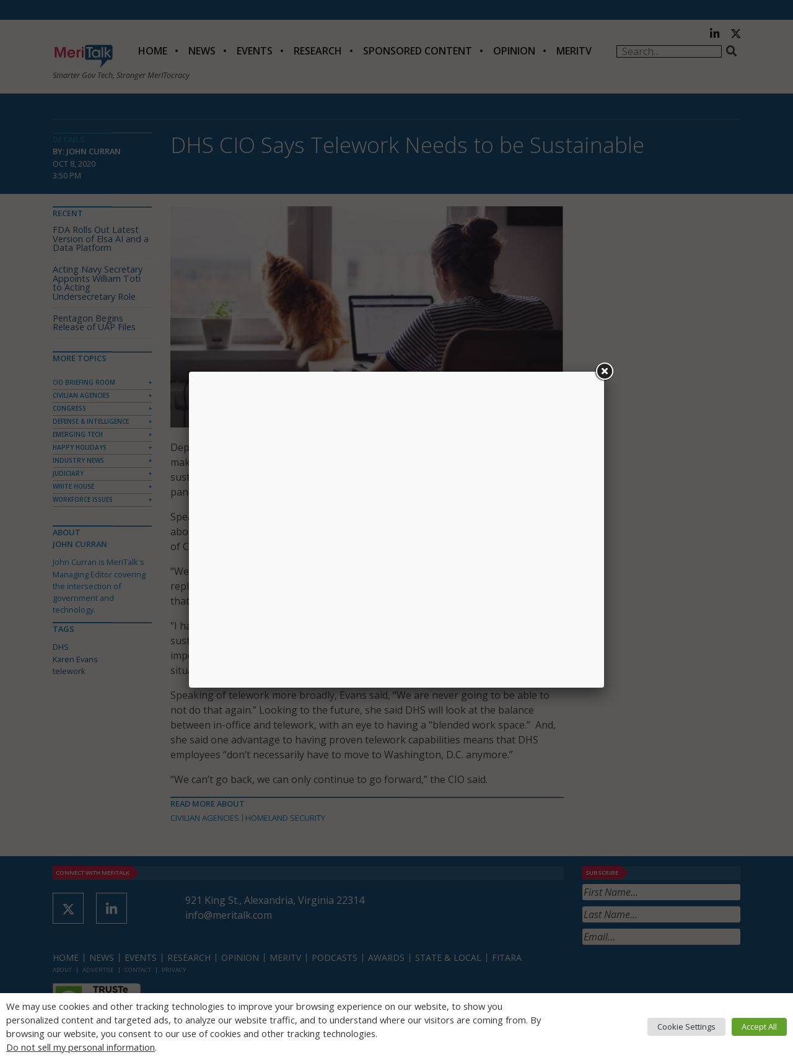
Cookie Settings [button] (686, 1026)
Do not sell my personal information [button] (80, 1047)
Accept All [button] (759, 1026)
